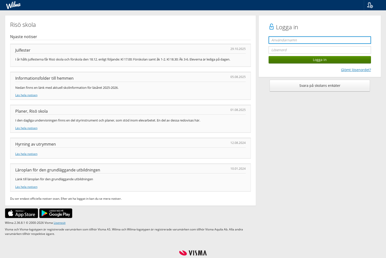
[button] (373, 5)
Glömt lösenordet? (356, 69)
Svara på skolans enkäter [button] (319, 85)
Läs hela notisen (26, 95)
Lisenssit (59, 223)
